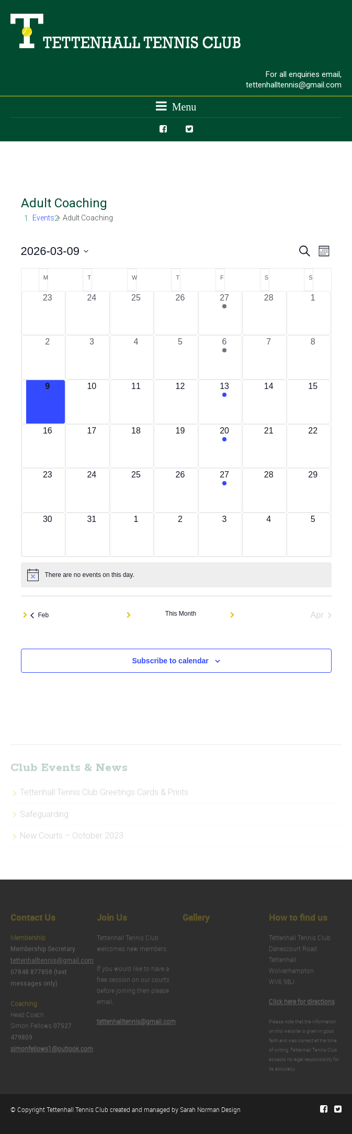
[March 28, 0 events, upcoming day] (268, 490)
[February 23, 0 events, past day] (48, 313)
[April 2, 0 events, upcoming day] (180, 535)
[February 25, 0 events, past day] (136, 313)
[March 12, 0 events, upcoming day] (180, 402)
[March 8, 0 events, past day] (313, 357)
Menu (176, 106)
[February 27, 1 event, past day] (224, 313)
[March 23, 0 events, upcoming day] (48, 490)
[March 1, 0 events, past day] (313, 313)
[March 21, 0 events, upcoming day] (268, 446)
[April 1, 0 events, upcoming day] (136, 535)
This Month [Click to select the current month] (180, 613)
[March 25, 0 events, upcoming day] (136, 490)
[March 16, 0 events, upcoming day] (48, 446)
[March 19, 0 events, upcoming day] (180, 446)
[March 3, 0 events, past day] (91, 357)
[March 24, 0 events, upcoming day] (91, 490)
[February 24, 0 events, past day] (91, 313)
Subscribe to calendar (170, 661)
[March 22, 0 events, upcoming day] (313, 446)
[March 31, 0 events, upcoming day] (91, 535)
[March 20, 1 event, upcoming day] (224, 446)
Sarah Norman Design (210, 1109)
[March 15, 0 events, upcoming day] (313, 402)
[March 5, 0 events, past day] (180, 357)
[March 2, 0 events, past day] (48, 357)
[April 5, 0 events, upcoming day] (313, 535)
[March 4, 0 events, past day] (136, 357)
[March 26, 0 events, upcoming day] (180, 490)
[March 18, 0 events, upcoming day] (136, 446)
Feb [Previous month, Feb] (39, 615)
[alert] (176, 574)
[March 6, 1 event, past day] (224, 357)
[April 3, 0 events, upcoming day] (224, 535)
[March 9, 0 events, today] (48, 402)
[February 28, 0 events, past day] (268, 313)
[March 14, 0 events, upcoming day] (268, 402)
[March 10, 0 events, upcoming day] (91, 402)
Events (43, 218)
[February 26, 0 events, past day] (180, 313)
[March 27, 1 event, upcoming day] (224, 490)
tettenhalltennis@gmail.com (294, 85)
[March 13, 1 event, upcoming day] (224, 402)
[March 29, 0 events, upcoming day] (313, 490)
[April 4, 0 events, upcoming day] (268, 535)
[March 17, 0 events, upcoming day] (91, 446)
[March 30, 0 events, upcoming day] (48, 535)
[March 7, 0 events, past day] (268, 357)
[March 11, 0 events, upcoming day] (136, 402)
